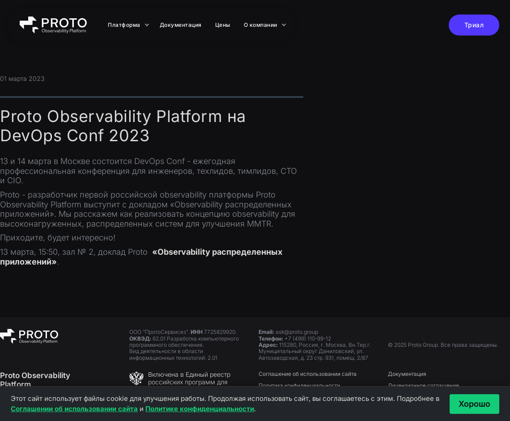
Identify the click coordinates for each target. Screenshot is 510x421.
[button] (127, 25)
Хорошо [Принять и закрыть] (474, 403)
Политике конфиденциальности (199, 408)
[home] (53, 25)
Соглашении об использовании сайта (74, 408)
